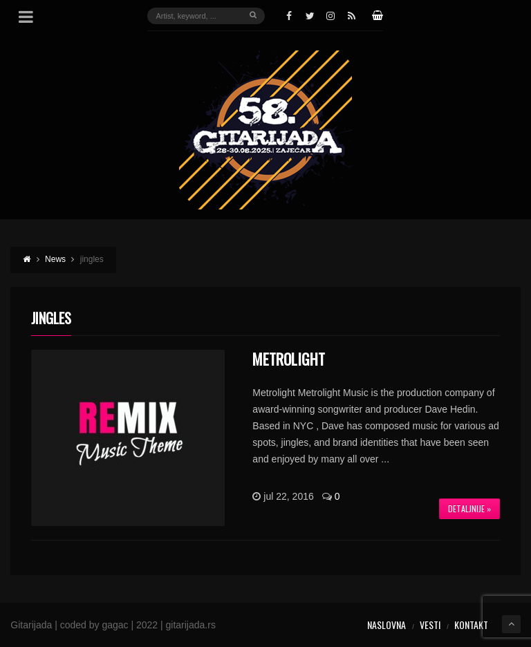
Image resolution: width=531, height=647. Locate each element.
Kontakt (471, 624)
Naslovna (386, 624)
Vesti (430, 624)
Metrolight (288, 359)
